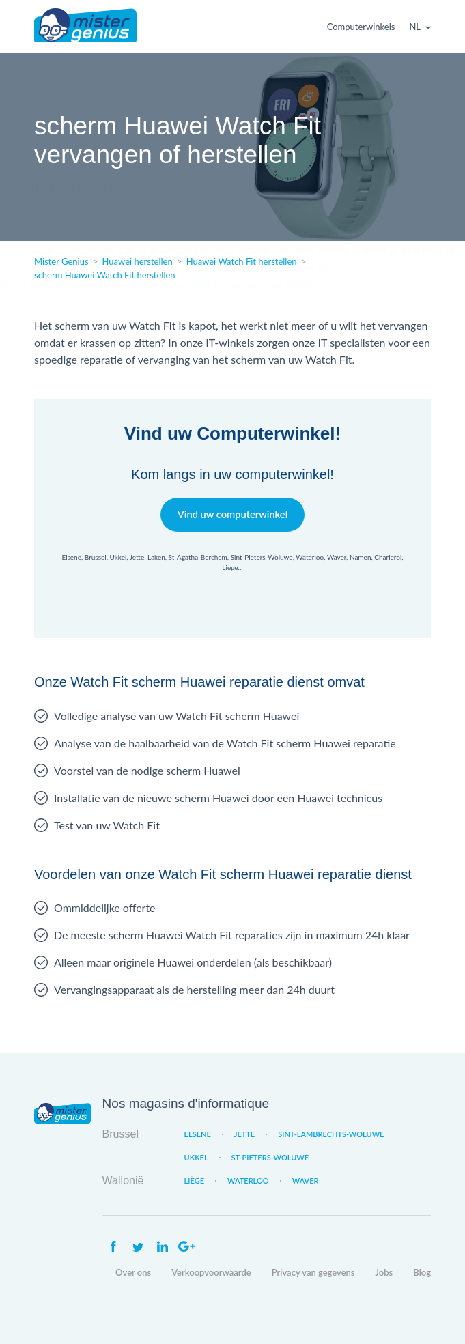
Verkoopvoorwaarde (211, 1272)
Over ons (133, 1272)
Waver (305, 1180)
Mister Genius (85, 26)
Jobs (384, 1272)
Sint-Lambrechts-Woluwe (331, 1134)
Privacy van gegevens (313, 1272)
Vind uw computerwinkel (232, 514)
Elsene (197, 1134)
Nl (415, 26)
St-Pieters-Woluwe (270, 1157)
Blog (422, 1272)
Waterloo (248, 1180)
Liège (194, 1180)
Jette (244, 1134)
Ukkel (196, 1157)
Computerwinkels (361, 26)
